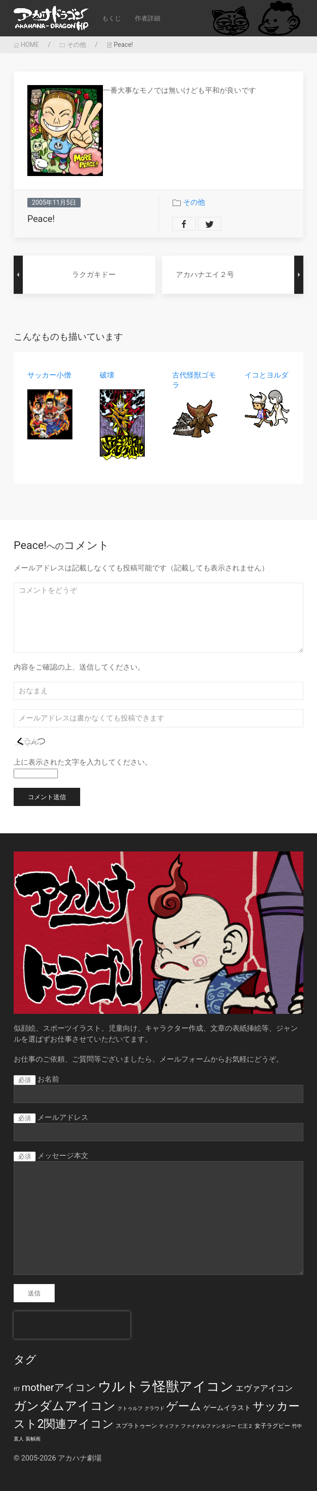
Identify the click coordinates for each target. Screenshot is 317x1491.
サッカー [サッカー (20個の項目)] (276, 1406)
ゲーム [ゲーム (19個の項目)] (183, 1406)
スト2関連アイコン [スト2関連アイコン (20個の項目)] (64, 1424)
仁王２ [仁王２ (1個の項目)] (245, 1426)
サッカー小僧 (49, 375)
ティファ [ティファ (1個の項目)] (169, 1426)
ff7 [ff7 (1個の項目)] (17, 1389)
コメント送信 (47, 797)
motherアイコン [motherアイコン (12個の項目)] (58, 1387)
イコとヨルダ (266, 375)
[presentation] (72, 1325)
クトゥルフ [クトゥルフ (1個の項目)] (130, 1408)
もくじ (111, 18)
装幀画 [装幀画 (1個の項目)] (33, 1439)
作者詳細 (147, 18)
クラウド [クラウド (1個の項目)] (154, 1408)
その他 (73, 44)
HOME (26, 44)
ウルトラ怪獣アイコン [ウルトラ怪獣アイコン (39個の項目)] (166, 1386)
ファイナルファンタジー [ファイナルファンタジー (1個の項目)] (208, 1426)
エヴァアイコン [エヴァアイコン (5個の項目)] (264, 1388)
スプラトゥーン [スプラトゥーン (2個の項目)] (136, 1425)
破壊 (107, 375)
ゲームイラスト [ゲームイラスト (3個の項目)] (227, 1408)
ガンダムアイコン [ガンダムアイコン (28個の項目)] (65, 1406)
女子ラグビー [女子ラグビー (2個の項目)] (272, 1425)
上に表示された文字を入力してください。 (83, 762)
